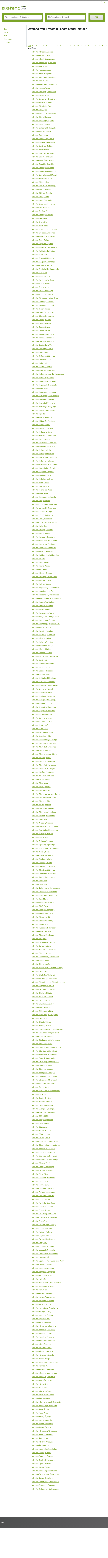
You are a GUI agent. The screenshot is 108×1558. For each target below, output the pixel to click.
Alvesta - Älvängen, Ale (40, 1446)
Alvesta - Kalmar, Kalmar (41, 533)
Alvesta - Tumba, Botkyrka (42, 1228)
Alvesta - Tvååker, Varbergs (42, 1232)
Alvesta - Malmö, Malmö (41, 751)
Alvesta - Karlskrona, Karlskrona (44, 548)
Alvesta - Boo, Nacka (40, 135)
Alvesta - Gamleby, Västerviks (43, 302)
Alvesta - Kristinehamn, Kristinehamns (46, 598)
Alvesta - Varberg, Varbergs (42, 1293)
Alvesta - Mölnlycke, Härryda (43, 808)
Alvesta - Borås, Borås (40, 150)
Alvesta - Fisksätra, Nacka (42, 265)
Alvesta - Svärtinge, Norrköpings (44, 1112)
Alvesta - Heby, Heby (40, 389)
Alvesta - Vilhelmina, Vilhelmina (44, 1326)
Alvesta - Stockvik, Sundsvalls (43, 1058)
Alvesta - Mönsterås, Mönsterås (44, 812)
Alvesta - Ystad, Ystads (40, 1388)
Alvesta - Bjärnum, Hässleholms (44, 113)
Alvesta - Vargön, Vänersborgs (43, 1297)
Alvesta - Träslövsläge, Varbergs (44, 1225)
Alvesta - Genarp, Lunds (41, 309)
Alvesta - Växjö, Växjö (40, 1384)
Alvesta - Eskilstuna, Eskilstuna (43, 236)
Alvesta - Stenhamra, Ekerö (42, 1044)
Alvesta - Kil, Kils (38, 559)
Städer (6, 32)
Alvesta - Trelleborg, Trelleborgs (44, 1214)
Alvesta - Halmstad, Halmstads (44, 381)
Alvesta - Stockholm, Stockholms (44, 1055)
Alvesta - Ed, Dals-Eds (40, 211)
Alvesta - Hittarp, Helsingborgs (43, 410)
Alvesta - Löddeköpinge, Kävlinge (44, 740)
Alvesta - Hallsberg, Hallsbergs (43, 370)
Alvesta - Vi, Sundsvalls (41, 1319)
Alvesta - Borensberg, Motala (43, 139)
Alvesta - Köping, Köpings (41, 649)
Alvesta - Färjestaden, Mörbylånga (45, 298)
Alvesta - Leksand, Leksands (43, 664)
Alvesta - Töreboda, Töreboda (43, 1246)
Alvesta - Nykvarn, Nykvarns (42, 841)
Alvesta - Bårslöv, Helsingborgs (44, 186)
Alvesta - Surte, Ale (39, 1094)
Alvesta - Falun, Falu (39, 255)
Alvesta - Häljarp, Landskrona (43, 454)
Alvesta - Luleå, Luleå (40, 725)
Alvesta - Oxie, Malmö (40, 899)
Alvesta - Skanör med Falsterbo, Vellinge (47, 968)
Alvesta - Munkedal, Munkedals (44, 798)
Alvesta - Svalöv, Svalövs (41, 1098)
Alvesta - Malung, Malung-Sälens (44, 754)
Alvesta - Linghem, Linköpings (43, 696)
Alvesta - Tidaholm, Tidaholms (43, 1178)
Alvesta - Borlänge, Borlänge (42, 146)
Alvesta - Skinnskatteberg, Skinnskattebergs (48, 982)
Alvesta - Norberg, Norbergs (42, 823)
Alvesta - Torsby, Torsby (41, 1199)
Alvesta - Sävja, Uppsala (41, 1134)
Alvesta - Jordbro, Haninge (42, 512)
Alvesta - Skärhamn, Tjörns (42, 1018)
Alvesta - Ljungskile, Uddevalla (43, 711)
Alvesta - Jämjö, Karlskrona (42, 515)
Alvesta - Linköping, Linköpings (44, 700)
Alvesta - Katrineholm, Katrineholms (45, 555)
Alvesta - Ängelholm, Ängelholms (44, 1449)
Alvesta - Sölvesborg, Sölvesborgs (45, 1160)
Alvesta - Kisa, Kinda (40, 570)
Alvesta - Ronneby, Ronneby (42, 921)
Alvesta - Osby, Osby (39, 884)
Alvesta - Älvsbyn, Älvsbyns (42, 1442)
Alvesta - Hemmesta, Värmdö (43, 399)
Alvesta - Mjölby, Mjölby (41, 779)
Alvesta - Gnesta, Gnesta (41, 320)
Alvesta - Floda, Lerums (41, 276)
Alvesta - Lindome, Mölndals (43, 689)
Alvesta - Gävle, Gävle (40, 352)
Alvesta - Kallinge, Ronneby (42, 530)
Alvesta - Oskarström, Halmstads (44, 892)
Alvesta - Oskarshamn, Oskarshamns (46, 888)
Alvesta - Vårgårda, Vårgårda (43, 1355)
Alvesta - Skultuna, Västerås (42, 997)
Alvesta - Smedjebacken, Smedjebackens (47, 1029)
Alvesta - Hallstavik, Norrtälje (43, 378)
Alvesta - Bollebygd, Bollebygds (44, 128)
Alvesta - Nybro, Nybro (40, 837)
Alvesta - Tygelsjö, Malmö (41, 1236)
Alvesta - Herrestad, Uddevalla (43, 403)
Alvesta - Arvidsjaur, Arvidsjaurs (44, 77)
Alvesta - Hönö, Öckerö (40, 483)
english (105, 2)
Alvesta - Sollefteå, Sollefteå (42, 1036)
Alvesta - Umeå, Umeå (40, 1257)
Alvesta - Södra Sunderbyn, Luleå (44, 1156)
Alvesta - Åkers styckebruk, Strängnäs (46, 1402)
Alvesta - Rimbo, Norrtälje (41, 917)
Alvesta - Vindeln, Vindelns (42, 1333)
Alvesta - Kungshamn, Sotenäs (43, 620)
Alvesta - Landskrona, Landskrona (45, 656)
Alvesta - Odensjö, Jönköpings (43, 866)
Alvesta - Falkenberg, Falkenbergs (44, 247)
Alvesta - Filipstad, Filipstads (43, 258)
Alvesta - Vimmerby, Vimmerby (43, 1330)
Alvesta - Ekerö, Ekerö (40, 222)
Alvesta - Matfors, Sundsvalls (43, 772)
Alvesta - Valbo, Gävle (40, 1279)
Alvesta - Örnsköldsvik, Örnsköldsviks (46, 1474)
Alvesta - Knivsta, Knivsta (41, 580)
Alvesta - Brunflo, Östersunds (43, 168)
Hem (5, 29)
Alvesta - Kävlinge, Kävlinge (42, 646)
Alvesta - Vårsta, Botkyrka (41, 1359)
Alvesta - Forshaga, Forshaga (43, 280)
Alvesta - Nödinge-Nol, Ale (42, 859)
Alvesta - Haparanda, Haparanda (44, 385)
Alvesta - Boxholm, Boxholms (43, 153)
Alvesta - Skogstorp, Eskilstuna (43, 989)
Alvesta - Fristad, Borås (40, 284)
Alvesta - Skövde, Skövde (41, 1022)
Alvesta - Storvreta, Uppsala (42, 1069)
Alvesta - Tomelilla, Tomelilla (43, 1196)
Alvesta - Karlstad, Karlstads (42, 551)
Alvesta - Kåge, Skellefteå (41, 638)
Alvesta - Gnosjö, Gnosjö (41, 323)
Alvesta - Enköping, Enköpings (43, 233)
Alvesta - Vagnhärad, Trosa (42, 1275)
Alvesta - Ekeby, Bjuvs (40, 218)
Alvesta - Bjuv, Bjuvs (39, 110)
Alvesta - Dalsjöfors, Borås (42, 200)
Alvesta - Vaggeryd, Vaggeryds (43, 1272)
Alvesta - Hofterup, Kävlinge (42, 428)
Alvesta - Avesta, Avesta (41, 88)
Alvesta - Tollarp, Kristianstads (43, 1192)
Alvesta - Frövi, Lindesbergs (42, 291)
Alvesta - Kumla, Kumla (41, 609)
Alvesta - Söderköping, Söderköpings (46, 1145)
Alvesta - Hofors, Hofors (41, 425)
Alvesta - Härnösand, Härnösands (44, 465)
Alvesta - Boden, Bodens (41, 124)
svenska (100, 2)
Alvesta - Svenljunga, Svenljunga (44, 1109)
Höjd (5, 36)
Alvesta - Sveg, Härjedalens (42, 1105)
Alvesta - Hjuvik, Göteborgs (42, 417)
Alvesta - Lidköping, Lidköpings (44, 678)
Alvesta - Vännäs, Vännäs (41, 1366)
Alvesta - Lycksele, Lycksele (42, 732)
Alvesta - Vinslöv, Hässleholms (43, 1341)
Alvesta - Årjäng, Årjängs (41, 1417)
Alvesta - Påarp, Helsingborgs (43, 910)
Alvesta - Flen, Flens (39, 273)
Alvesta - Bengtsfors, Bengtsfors (44, 99)
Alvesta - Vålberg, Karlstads (42, 1351)
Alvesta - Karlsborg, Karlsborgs (43, 537)
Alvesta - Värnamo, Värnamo (43, 1369)
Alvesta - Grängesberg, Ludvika (43, 334)
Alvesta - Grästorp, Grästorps (43, 341)
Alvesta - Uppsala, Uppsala (42, 1265)
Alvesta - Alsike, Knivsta (41, 56)
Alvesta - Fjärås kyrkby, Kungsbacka (45, 269)
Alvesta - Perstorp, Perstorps (43, 903)
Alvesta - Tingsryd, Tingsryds (43, 1189)
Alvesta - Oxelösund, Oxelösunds (44, 895)
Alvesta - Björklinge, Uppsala (43, 121)
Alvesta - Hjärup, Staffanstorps (43, 421)
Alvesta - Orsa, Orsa (39, 881)
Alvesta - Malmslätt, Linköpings (44, 747)
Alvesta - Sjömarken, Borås (42, 964)
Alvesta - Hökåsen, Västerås (42, 475)
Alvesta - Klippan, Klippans (42, 573)
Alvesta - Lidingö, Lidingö (41, 674)
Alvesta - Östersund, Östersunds (44, 1485)
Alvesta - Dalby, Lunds (40, 197)
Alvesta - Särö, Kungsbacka (42, 1120)
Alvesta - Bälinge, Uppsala (42, 193)
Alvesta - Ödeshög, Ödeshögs (43, 1456)
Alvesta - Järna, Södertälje (42, 519)
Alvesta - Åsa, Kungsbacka (42, 1420)
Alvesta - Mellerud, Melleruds (43, 776)
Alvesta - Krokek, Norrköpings (43, 602)
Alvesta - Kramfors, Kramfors (43, 591)
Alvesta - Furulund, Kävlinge (42, 294)
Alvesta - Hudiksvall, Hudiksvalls (44, 443)
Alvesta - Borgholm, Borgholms (44, 142)
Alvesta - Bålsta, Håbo (40, 182)
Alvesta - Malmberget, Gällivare (44, 743)
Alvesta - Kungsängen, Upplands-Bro (46, 624)
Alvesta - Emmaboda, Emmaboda (44, 229)
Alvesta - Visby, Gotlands (41, 1344)
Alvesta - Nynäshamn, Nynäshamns (45, 848)
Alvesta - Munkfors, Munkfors (43, 801)
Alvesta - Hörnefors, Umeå (42, 490)
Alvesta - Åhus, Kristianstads (43, 1395)
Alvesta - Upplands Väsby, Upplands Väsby (48, 1261)
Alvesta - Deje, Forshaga (41, 208)
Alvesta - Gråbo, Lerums (41, 331)
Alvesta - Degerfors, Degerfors (43, 204)
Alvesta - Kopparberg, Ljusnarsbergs (45, 588)
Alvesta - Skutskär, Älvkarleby (43, 1004)
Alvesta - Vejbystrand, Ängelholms (45, 1308)
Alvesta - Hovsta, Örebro (41, 439)
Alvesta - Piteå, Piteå (40, 906)
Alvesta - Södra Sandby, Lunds (43, 1152)
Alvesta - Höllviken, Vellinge (42, 479)
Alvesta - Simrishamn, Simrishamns (45, 957)
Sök (96, 17)
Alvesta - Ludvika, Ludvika (41, 722)
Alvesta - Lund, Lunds (40, 729)
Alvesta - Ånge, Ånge (40, 1413)
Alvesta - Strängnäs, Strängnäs (43, 1073)
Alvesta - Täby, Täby (39, 1243)
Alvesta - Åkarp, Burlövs (41, 1398)
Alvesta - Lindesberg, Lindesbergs (45, 685)
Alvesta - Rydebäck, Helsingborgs (44, 928)
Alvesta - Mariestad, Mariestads (44, 765)
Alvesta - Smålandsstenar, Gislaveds (45, 1033)
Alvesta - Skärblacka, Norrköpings (45, 1015)
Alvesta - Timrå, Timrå (40, 1185)
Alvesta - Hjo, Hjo (38, 414)
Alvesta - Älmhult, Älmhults (42, 1435)
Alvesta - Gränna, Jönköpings (43, 338)
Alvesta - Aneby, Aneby (40, 66)
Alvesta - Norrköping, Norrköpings (45, 830)
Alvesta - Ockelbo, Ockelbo (42, 863)
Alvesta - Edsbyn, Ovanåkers (42, 215)
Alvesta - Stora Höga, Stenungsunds (45, 1062)
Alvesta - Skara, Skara (40, 971)
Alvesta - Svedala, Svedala (42, 1102)
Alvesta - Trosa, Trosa (40, 1221)
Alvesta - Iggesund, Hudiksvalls (44, 497)
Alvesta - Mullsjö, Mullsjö (41, 790)
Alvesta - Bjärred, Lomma (41, 117)
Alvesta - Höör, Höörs (40, 494)
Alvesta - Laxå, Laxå (39, 660)
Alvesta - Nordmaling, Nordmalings (45, 827)
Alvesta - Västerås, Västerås (42, 1380)
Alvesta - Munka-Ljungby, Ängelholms (46, 794)
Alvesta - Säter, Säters (40, 1123)
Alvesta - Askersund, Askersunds (44, 84)
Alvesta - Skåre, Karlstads (41, 1008)
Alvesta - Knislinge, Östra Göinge (44, 577)
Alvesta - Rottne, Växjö (40, 924)
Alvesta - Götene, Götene (41, 360)
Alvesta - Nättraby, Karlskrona (43, 855)
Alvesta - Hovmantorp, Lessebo (44, 436)
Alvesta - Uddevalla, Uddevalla (43, 1250)
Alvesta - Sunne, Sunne (40, 1087)
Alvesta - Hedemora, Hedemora (44, 392)
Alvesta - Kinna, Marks (40, 562)
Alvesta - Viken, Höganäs (41, 1322)
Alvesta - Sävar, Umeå (40, 1127)
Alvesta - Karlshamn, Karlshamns (44, 541)
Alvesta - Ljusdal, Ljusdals (42, 714)
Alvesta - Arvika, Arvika (40, 81)
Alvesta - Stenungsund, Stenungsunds (46, 1047)
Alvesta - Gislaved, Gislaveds (43, 316)
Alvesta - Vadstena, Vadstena (43, 1268)
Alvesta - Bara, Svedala (40, 95)
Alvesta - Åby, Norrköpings (42, 1391)
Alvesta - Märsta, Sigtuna (41, 805)
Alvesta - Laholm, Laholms (42, 653)
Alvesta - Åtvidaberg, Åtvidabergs (44, 1431)
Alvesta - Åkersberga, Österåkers (44, 1406)
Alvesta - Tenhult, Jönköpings (43, 1170)
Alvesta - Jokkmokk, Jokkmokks (44, 508)
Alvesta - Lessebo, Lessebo (42, 671)
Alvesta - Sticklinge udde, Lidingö (44, 1051)
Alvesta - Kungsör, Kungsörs (42, 627)
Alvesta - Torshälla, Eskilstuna (43, 1203)
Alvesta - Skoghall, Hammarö (43, 986)
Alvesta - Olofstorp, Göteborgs (43, 870)
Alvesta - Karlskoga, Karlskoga (43, 544)
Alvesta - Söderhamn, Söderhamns (45, 1141)
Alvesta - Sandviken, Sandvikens (44, 950)
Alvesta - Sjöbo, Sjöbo (40, 960)
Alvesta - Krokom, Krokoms (42, 606)
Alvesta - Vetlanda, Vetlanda (42, 1315)
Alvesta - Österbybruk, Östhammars (45, 1482)
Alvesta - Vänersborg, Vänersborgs (45, 1362)
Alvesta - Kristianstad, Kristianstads (45, 595)
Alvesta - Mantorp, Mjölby (41, 758)
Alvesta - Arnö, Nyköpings (41, 74)
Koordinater (8, 39)
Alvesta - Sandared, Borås (41, 946)
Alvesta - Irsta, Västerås (41, 501)
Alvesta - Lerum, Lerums (41, 667)
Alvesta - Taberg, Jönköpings (43, 1167)
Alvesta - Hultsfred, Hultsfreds (43, 446)
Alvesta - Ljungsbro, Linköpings (44, 707)
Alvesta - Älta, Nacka (40, 1438)
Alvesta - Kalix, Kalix (39, 526)
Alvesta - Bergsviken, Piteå (42, 103)
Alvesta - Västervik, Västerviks (43, 1377)
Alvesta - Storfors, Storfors (42, 1065)
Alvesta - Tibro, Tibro (40, 1174)
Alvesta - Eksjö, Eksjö (40, 226)
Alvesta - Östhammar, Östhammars (45, 1489)
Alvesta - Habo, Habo (40, 363)
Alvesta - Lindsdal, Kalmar (42, 693)
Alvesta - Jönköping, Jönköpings (44, 522)
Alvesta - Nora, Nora (39, 819)
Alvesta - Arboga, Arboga (41, 70)
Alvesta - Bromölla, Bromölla (43, 164)
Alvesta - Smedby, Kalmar (41, 1026)
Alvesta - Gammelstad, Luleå (43, 305)
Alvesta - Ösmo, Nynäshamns (43, 1478)
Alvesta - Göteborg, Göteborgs (43, 356)
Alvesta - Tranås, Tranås (41, 1210)
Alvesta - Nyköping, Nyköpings (43, 845)
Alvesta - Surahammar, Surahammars (46, 1091)
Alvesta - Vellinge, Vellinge (42, 1312)
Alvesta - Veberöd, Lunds (41, 1304)
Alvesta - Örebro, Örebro (41, 1467)
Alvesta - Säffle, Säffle (40, 1116)
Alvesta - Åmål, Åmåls (40, 1409)
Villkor (3, 1523)
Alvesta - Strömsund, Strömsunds (44, 1080)
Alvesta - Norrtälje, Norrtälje (42, 834)
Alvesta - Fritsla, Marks (40, 287)
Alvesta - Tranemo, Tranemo (42, 1207)
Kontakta (7, 43)
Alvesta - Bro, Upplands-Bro (42, 157)
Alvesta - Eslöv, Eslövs (40, 240)
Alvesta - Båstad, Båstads (41, 189)
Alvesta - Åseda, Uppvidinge (42, 1424)
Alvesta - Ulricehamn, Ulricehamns (45, 1254)
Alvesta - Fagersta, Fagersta (42, 244)
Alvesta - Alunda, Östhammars (43, 59)
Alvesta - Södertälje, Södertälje (43, 1149)
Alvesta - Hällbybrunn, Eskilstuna (44, 457)
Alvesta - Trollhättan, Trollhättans (44, 1217)
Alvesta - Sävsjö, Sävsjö (41, 1138)
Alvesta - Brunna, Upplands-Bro (44, 171)
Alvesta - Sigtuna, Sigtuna (41, 953)
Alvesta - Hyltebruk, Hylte (41, 450)
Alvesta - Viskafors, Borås (41, 1348)
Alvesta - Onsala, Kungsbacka (43, 877)
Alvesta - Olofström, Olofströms (44, 874)
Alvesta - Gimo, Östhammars (43, 313)
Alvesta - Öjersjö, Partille (41, 1464)
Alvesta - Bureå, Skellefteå (42, 179)
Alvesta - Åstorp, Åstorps (41, 1427)
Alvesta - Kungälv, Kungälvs (42, 631)
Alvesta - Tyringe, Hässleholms (43, 1239)
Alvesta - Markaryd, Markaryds (43, 769)
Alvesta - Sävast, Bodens (41, 1131)
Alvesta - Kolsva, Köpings (41, 584)
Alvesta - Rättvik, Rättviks (41, 931)
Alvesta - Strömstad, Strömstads (44, 1076)
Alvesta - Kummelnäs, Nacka (43, 613)
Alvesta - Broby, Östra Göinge (43, 160)
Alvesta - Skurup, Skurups (41, 1000)
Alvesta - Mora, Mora (40, 783)
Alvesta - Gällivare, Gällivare (42, 349)
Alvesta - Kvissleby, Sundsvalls (43, 635)
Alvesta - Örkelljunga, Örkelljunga (44, 1471)
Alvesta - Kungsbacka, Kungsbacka (45, 617)
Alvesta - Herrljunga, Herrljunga (44, 407)
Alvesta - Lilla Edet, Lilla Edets (43, 682)
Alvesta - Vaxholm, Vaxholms (43, 1301)
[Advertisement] (41, 1543)
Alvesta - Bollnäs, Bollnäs (41, 132)
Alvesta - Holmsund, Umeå (42, 432)
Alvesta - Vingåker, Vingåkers (43, 1337)
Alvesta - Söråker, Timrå (41, 1163)
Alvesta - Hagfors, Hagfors (42, 367)
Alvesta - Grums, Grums (41, 327)
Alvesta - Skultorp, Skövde (42, 993)
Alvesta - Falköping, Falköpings (44, 251)
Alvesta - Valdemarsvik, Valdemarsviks (46, 1283)
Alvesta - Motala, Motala (41, 787)
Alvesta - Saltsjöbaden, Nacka (43, 942)
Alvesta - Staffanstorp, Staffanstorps (46, 1040)
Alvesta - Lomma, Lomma (41, 718)
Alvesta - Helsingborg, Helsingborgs (45, 396)
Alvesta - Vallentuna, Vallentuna (44, 1286)
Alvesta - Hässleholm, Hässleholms (45, 468)
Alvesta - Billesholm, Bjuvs (42, 106)
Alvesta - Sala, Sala (39, 939)
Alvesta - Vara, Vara (39, 1290)
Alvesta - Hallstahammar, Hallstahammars (48, 374)
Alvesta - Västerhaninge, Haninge (44, 1373)
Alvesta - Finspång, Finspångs (43, 262)
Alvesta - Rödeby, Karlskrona (43, 935)
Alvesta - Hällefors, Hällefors (43, 461)
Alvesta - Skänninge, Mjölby (42, 1011)
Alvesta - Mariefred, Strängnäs (43, 761)
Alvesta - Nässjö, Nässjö (41, 852)
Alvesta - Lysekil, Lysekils (41, 736)
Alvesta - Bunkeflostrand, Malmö (44, 175)
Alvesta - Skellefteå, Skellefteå (43, 975)
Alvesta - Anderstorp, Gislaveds (44, 63)
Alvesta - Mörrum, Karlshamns (43, 816)
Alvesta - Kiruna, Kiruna (41, 566)
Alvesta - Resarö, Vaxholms (42, 913)
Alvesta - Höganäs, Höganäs (43, 472)
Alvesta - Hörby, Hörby (40, 486)
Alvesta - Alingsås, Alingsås (42, 52)
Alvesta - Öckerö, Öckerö (41, 1453)
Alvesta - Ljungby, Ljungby (42, 703)
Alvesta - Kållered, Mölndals (42, 642)
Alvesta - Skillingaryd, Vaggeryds (44, 979)
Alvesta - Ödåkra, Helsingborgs (43, 1460)
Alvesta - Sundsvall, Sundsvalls (43, 1084)
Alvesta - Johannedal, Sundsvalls (44, 504)
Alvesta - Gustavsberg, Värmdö (43, 345)
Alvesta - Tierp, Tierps (40, 1181)
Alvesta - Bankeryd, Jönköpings (44, 92)
